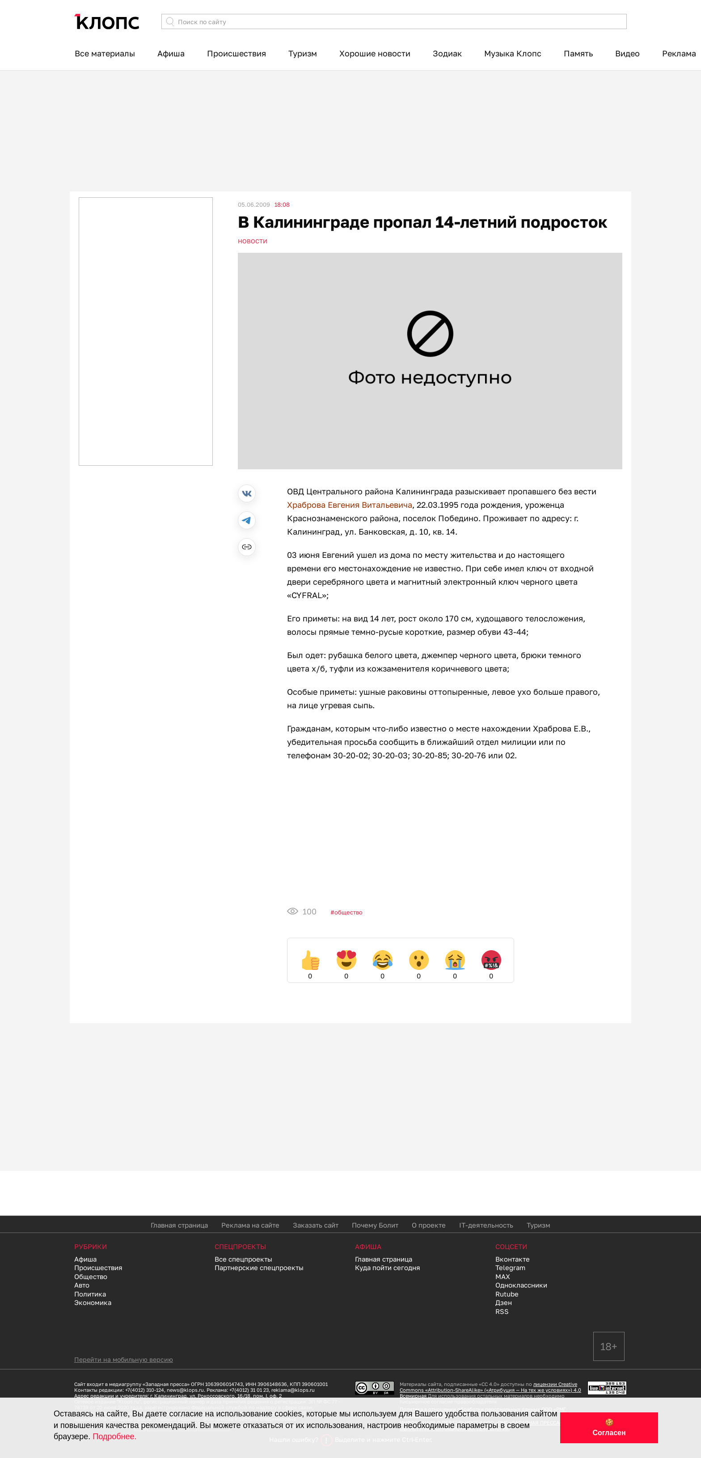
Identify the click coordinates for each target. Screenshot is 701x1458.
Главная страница (179, 1225)
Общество (348, 912)
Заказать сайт (315, 1225)
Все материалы (105, 53)
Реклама (679, 53)
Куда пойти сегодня (387, 1267)
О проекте (429, 1225)
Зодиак (447, 53)
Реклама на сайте (250, 1225)
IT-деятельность (486, 1225)
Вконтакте (512, 1259)
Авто (81, 1285)
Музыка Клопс (512, 53)
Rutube (507, 1294)
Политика (90, 1294)
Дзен (503, 1302)
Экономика (92, 1302)
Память (578, 53)
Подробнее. (114, 1436)
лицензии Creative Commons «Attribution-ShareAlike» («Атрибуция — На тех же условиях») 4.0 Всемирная (490, 1389)
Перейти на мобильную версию (123, 1359)
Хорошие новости (374, 53)
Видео (627, 53)
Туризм (302, 53)
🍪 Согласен (608, 1428)
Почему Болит (375, 1225)
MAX (502, 1276)
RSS (502, 1311)
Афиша (171, 53)
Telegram (510, 1267)
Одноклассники (521, 1285)
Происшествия (236, 53)
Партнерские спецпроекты (259, 1267)
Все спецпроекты (243, 1259)
